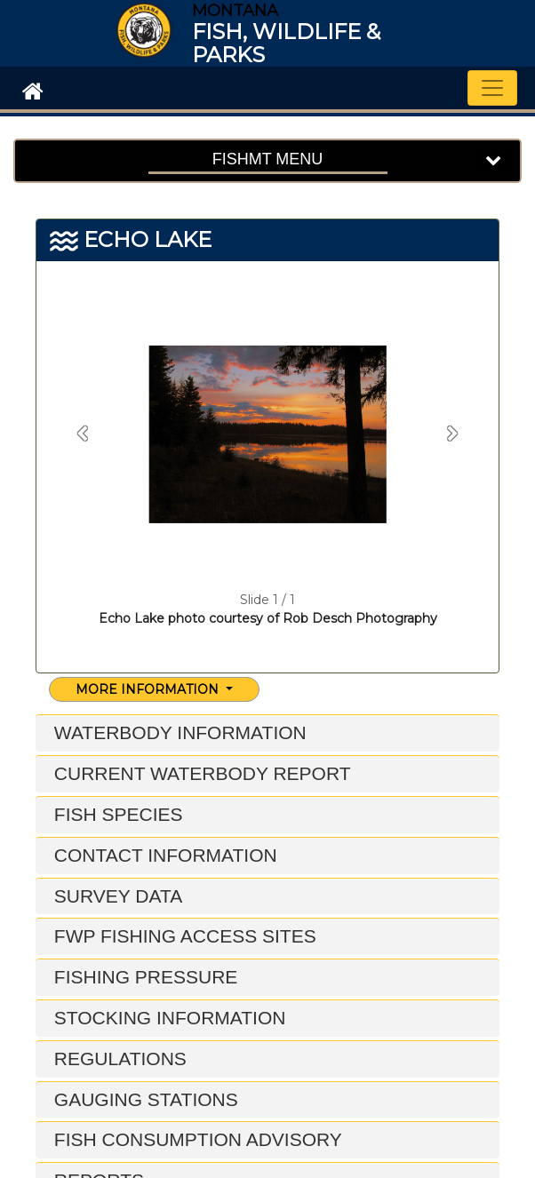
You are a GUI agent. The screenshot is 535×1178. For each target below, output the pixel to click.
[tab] (267, 733)
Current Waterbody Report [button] (200, 773)
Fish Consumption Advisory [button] (195, 1139)
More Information (149, 689)
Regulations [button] (118, 1058)
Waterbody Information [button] (178, 732)
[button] (83, 434)
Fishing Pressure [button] (143, 977)
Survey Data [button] (115, 896)
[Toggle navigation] (492, 88)
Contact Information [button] (163, 855)
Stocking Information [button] (167, 1017)
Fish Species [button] (116, 814)
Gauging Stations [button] (143, 1099)
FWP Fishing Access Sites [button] (182, 936)
